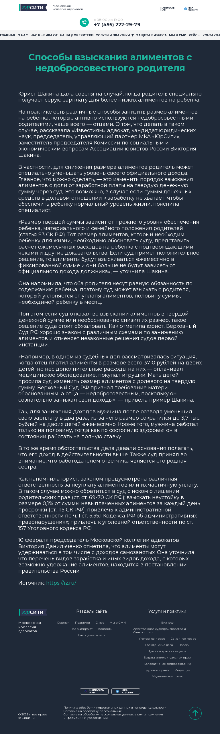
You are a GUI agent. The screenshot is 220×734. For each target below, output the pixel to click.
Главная (7, 35)
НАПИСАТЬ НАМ (167, 8)
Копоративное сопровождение (167, 664)
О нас (100, 622)
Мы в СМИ (118, 622)
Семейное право (183, 638)
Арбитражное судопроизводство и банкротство (159, 630)
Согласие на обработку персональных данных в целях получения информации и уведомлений (113, 716)
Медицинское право (167, 676)
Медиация (182, 670)
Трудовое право (156, 670)
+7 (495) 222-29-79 (117, 22)
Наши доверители (76, 35)
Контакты (211, 35)
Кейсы (194, 35)
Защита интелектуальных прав (167, 657)
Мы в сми (177, 35)
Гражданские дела (159, 645)
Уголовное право (152, 638)
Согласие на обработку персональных (92, 711)
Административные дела (167, 651)
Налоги (184, 645)
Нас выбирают (44, 35)
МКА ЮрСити (191, 8)
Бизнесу (167, 622)
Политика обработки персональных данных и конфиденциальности (115, 707)
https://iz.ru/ (61, 583)
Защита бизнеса (151, 35)
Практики (82, 622)
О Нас (22, 35)
